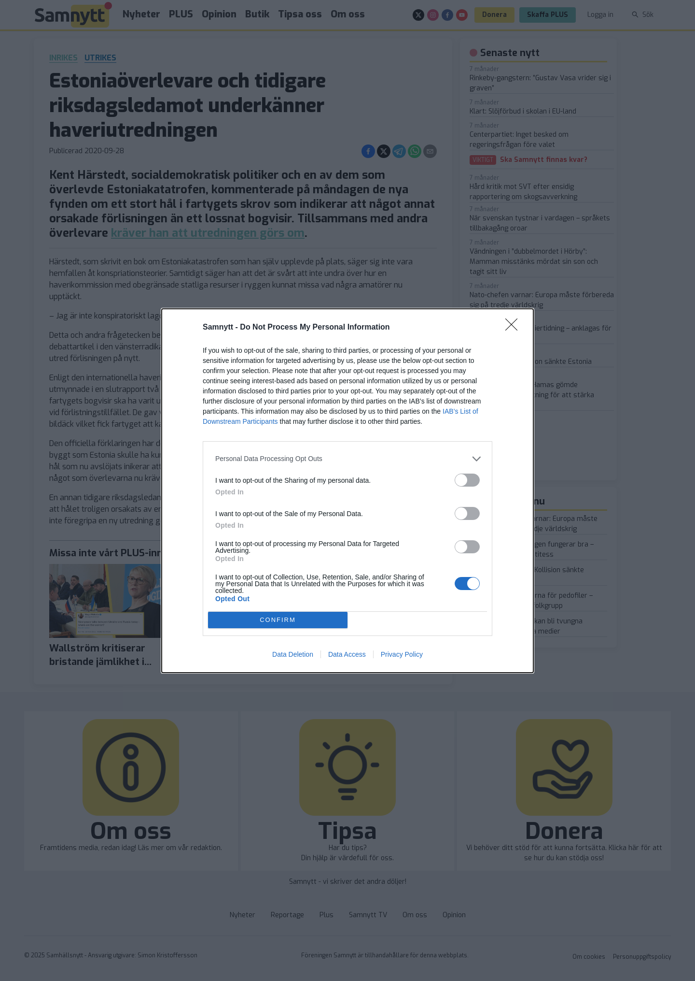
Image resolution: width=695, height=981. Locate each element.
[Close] (514, 327)
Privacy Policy (402, 654)
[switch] (467, 480)
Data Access (347, 654)
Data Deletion (292, 654)
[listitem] (347, 459)
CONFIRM (278, 619)
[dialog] (347, 491)
